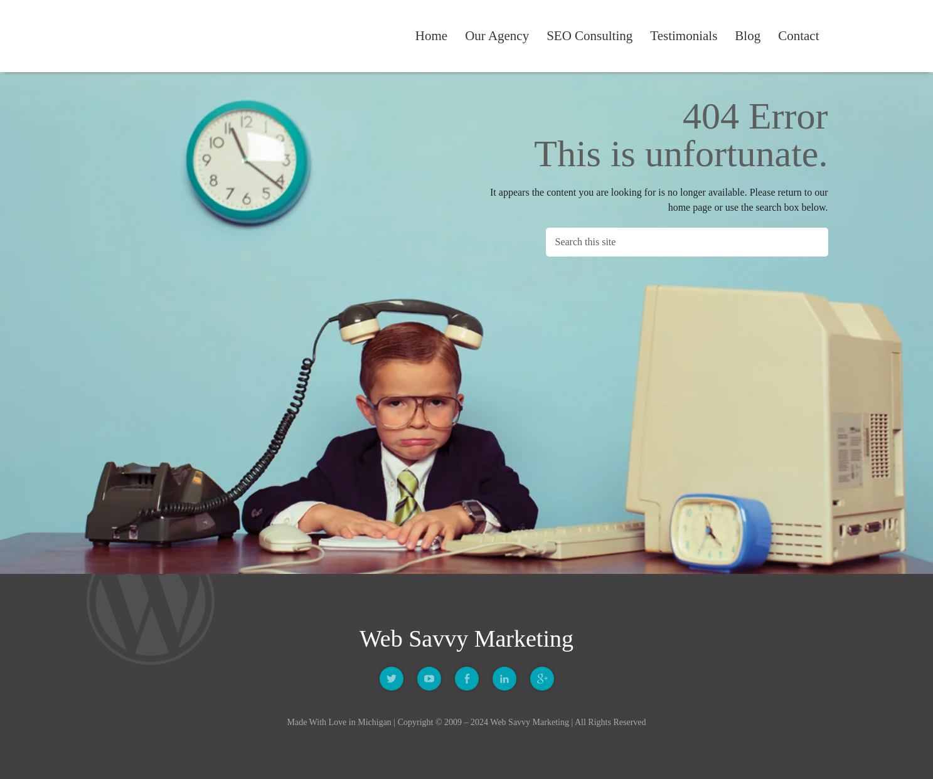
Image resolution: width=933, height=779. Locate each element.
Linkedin (504, 679)
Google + (542, 679)
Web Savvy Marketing (155, 36)
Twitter (391, 679)
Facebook (467, 679)
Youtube (429, 679)
